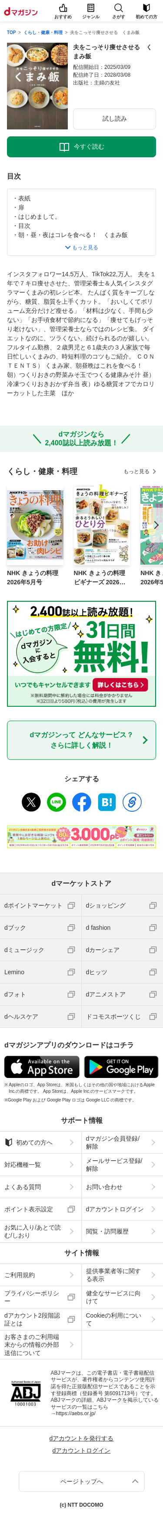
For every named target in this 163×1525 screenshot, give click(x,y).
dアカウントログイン (115, 1209)
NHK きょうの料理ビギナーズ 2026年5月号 (101, 578)
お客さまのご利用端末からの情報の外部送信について (31, 1344)
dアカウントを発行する (82, 1438)
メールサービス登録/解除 (114, 1164)
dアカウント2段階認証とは (32, 1319)
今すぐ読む (89, 146)
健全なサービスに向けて (113, 1297)
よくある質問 (22, 1186)
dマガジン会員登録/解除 (113, 1142)
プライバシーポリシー (31, 1297)
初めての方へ (28, 1142)
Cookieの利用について (114, 1319)
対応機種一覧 (22, 1164)
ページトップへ (81, 1481)
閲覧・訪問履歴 (107, 1231)
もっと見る (136, 471)
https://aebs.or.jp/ (76, 1413)
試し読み (115, 118)
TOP (11, 32)
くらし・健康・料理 (43, 32)
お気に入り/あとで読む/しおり (32, 1231)
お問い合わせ (104, 1186)
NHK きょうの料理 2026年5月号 (32, 577)
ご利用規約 (19, 1274)
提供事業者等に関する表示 (113, 1274)
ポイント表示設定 (28, 1209)
